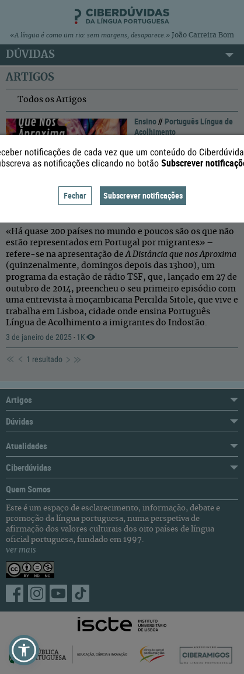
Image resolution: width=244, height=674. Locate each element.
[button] (24, 650)
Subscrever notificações (143, 195)
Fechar (75, 195)
